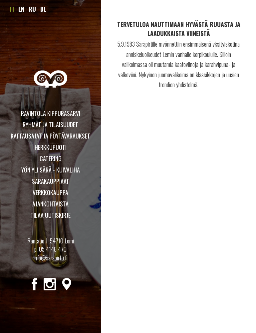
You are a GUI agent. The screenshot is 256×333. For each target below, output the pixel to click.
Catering (51, 158)
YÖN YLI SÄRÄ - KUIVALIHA (50, 170)
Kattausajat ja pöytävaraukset (50, 136)
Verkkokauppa (50, 192)
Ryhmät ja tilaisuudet (50, 124)
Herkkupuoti (51, 147)
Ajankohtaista (50, 203)
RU (32, 9)
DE (43, 9)
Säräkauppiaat (50, 181)
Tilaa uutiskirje (51, 215)
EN (21, 9)
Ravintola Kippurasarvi (50, 113)
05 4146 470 (53, 249)
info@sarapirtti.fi (51, 257)
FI (12, 9)
